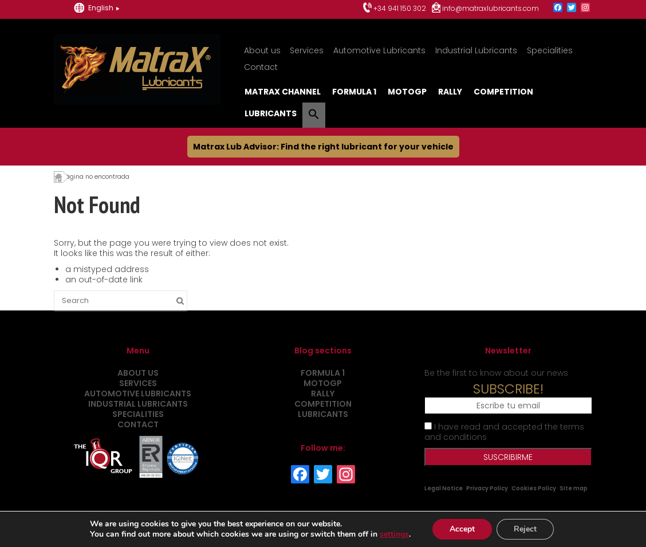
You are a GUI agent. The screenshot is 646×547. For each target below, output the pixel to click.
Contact (261, 67)
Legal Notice (443, 488)
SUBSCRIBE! (508, 389)
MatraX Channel (283, 91)
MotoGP (407, 91)
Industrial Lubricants (476, 50)
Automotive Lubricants (379, 50)
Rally (450, 91)
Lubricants (271, 113)
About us (262, 50)
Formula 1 (354, 91)
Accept (462, 529)
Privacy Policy (487, 488)
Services (307, 50)
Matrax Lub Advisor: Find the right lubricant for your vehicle (323, 146)
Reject (525, 529)
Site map (574, 488)
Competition (503, 91)
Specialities (550, 50)
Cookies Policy (533, 488)
